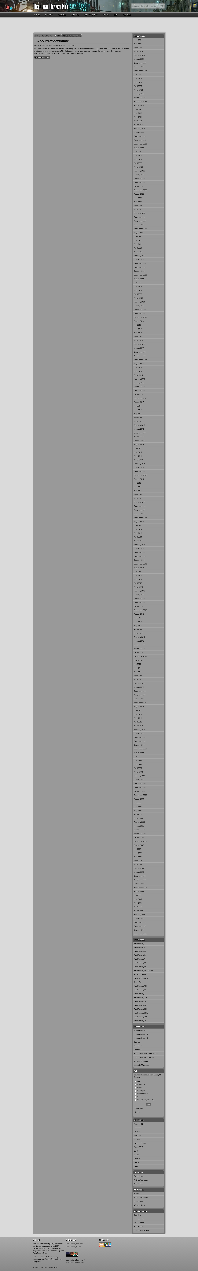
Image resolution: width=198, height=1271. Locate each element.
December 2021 (140, 217)
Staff (116, 14)
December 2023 (140, 136)
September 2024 (140, 101)
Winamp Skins (139, 1205)
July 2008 (137, 803)
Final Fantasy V (139, 959)
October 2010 (139, 699)
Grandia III (138, 1049)
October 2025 (139, 67)
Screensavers (139, 1201)
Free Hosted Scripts (141, 1230)
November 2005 (140, 926)
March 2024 (138, 124)
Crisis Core (138, 982)
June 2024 (138, 113)
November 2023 (140, 140)
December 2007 (140, 830)
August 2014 (139, 521)
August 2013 (139, 568)
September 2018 (140, 359)
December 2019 (140, 309)
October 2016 (139, 440)
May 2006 (138, 903)
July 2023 (137, 151)
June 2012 (138, 622)
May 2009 (138, 764)
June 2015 (138, 487)
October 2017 (139, 394)
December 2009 (140, 737)
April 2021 (138, 248)
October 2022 (139, 186)
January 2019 (139, 348)
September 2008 (140, 795)
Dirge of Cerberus (141, 978)
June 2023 (138, 155)
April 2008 (138, 814)
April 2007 (138, 860)
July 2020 (137, 282)
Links (136, 1166)
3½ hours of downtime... (72, 36)
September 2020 (140, 275)
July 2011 (137, 664)
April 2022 (138, 205)
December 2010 (140, 691)
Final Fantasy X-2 (140, 997)
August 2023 (139, 148)
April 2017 (138, 417)
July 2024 (137, 109)
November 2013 (140, 556)
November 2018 (140, 356)
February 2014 (139, 544)
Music (136, 1193)
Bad (138, 1097)
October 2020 (139, 271)
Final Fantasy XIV (140, 1017)
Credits (137, 1155)
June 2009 (138, 760)
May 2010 (138, 718)
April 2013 (138, 583)
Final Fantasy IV (140, 955)
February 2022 (139, 213)
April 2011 (138, 675)
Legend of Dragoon (141, 1065)
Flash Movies (139, 1176)
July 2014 (137, 525)
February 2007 (139, 868)
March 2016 (138, 460)
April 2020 (138, 294)
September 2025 (140, 70)
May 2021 (138, 244)
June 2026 (138, 40)
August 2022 (139, 194)
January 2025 (139, 94)
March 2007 (138, 864)
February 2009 (139, 776)
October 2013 (139, 560)
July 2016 (137, 448)
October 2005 (139, 930)
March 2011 (138, 679)
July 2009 (137, 756)
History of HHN (140, 1143)
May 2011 (138, 672)
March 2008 (138, 818)
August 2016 (139, 444)
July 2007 (137, 849)
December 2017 (140, 386)
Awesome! (141, 1084)
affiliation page (78, 1262)
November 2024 (140, 97)
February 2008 (139, 822)
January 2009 (139, 779)
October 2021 (139, 225)
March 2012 (138, 633)
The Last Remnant (141, 1061)
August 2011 (139, 660)
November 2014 (140, 510)
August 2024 (139, 105)
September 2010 (140, 702)
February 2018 (139, 379)
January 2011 (139, 687)
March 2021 (138, 252)
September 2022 (140, 190)
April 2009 (138, 768)
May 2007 (138, 857)
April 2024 (138, 121)
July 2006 (57, 36)
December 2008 (140, 783)
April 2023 (138, 163)
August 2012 (139, 614)
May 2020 (138, 290)
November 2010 (140, 695)
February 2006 (139, 914)
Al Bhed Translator (141, 1180)
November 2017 (140, 390)
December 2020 (140, 263)
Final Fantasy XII (140, 1005)
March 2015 (138, 498)
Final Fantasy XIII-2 (141, 1013)
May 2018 (138, 371)
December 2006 (140, 876)
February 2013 (139, 591)
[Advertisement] (99, 24)
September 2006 (140, 887)
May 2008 (138, 810)
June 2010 (138, 714)
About (105, 14)
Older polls (139, 1108)
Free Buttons (139, 1222)
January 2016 (139, 467)
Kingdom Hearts (140, 1030)
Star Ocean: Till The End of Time (146, 1053)
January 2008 (139, 826)
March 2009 (138, 772)
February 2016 (139, 464)
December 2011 (140, 645)
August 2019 (139, 321)
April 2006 (138, 907)
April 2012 (138, 629)
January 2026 (139, 59)
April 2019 (138, 336)
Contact (127, 14)
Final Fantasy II (139, 947)
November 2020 (140, 267)
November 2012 (140, 602)
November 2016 (140, 437)
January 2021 (139, 259)
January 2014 (139, 548)
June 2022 (138, 198)
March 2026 (138, 51)
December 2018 (140, 352)
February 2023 (139, 171)
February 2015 (139, 502)
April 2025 (138, 86)
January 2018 (139, 383)
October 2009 (139, 745)
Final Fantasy (139, 943)
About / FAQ (138, 1147)
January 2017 (139, 429)
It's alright (141, 1090)
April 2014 (138, 537)
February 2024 (139, 128)
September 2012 (140, 610)
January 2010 (139, 733)
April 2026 (138, 47)
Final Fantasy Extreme (74, 1244)
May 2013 (138, 579)
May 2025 (138, 82)
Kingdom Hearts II (141, 1034)
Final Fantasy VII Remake (143, 970)
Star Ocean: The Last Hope (144, 1057)
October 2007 (139, 837)
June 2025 (138, 78)
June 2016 (138, 452)
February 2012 (139, 637)
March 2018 (138, 375)
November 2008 (140, 787)
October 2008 (139, 791)
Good (139, 1087)
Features (62, 14)
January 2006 (139, 918)
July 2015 (137, 483)
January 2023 (139, 175)
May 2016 (138, 456)
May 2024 (138, 117)
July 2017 (137, 406)
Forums (49, 14)
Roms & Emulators (141, 1197)
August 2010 (139, 706)
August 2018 (139, 363)
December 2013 (140, 552)
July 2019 (137, 325)
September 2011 (140, 656)
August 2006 (139, 891)
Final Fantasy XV (140, 1020)
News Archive (47, 36)
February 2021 (139, 255)
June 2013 (138, 575)
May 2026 (138, 44)
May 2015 (138, 490)
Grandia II (137, 1046)
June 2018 (138, 367)
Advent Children (140, 974)
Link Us (137, 1162)
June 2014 (138, 529)
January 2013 (139, 595)
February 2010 (139, 729)
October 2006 (139, 884)
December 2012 (140, 598)
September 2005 (140, 934)
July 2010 (137, 710)
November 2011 (140, 648)
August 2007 (139, 845)
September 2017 (140, 398)
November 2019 (140, 313)
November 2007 (140, 833)
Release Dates (90, 14)
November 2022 (140, 182)
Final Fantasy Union (73, 1247)
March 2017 (138, 421)
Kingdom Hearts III (141, 1038)
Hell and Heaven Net (42, 57)
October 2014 (139, 514)
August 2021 (139, 232)
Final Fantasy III (140, 951)
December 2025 (140, 63)
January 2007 (139, 872)
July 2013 (137, 571)
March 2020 (138, 298)
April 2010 (138, 722)
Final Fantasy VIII (140, 986)
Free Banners (139, 1226)
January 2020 (139, 306)
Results (137, 1112)
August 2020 (139, 279)
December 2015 (140, 471)
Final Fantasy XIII (140, 1009)
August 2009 (139, 753)
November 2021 (140, 221)
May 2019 (138, 333)
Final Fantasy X (139, 993)
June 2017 (138, 410)
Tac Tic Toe (138, 1184)
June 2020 (138, 286)
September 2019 (140, 317)
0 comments (72, 45)
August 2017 (139, 402)
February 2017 (139, 425)
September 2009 (140, 749)
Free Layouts (139, 1219)
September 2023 (140, 144)
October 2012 (139, 606)
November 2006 (140, 880)
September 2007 (140, 841)
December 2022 (140, 178)
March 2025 (138, 90)
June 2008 (138, 806)
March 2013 (138, 587)
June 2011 (138, 668)
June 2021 (138, 240)
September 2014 (140, 517)
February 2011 (139, 683)
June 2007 (138, 853)
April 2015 (138, 494)
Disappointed (142, 1093)
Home (37, 14)
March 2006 (138, 910)
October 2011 (139, 652)
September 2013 (140, 564)
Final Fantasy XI (140, 1001)
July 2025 (137, 74)
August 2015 (139, 479)
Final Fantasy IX (140, 990)
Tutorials (137, 1215)
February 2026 (139, 55)
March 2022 (138, 209)
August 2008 (139, 799)
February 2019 (139, 344)
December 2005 (140, 922)
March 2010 (138, 726)
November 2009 (140, 741)
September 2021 (140, 228)
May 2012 (138, 625)
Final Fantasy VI (140, 963)
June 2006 (138, 899)
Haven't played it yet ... (146, 1100)
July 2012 (137, 618)
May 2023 (138, 159)
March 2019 (138, 340)
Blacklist (137, 1139)
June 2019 (138, 329)
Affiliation (137, 1135)
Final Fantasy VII (140, 966)
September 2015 (140, 475)
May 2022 (138, 202)
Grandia (137, 1042)
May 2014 (138, 533)
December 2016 (140, 433)
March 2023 (138, 167)
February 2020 (139, 302)
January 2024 (139, 132)
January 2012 (139, 641)
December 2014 (140, 506)
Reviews (75, 14)
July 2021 (137, 236)
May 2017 (138, 413)
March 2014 (138, 541)
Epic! (139, 1081)
